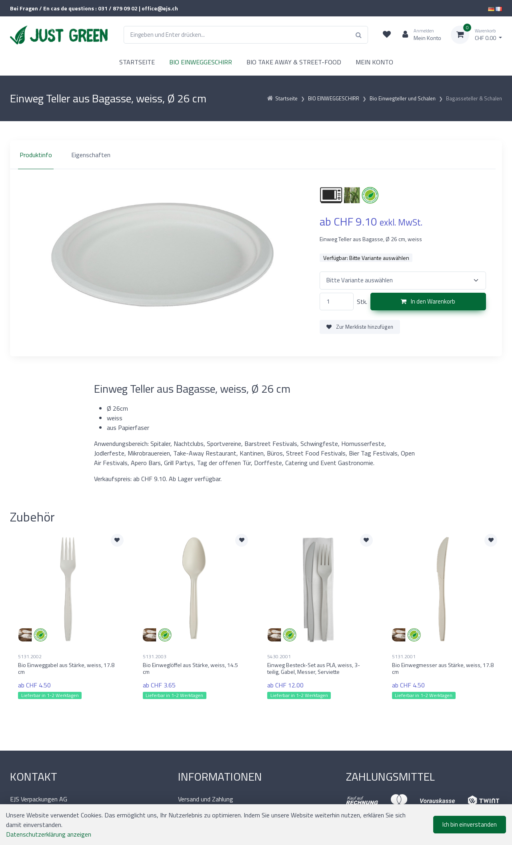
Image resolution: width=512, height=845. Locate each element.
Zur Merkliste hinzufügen (359, 327)
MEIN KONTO (374, 62)
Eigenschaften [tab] (90, 155)
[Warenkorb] (476, 35)
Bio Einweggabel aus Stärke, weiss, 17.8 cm (66, 668)
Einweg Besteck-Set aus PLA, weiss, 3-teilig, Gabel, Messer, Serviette (313, 668)
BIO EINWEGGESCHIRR (200, 62)
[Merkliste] (387, 35)
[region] (256, 154)
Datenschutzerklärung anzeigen (48, 834)
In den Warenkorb (428, 301)
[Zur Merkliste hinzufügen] (117, 540)
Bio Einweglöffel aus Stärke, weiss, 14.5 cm (190, 668)
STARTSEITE (137, 62)
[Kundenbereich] (418, 35)
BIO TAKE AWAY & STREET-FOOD (293, 62)
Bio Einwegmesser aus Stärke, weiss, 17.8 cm (443, 668)
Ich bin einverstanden (469, 824)
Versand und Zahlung (205, 799)
